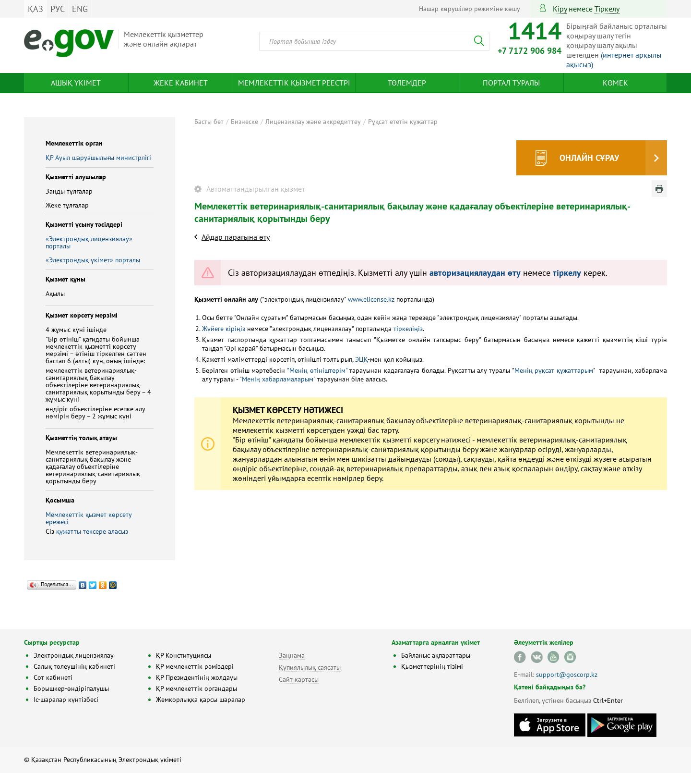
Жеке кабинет (181, 82)
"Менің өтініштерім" (317, 370)
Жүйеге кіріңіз (223, 328)
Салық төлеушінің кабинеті (74, 666)
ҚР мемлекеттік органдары (196, 688)
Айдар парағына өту (236, 237)
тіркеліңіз (407, 328)
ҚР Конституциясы (183, 655)
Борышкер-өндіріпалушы (71, 688)
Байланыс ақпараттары (435, 655)
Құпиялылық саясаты (310, 667)
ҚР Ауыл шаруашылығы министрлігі (98, 157)
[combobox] (374, 41)
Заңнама (292, 655)
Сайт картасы (299, 679)
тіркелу (607, 8)
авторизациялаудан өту (475, 272)
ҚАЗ (35, 8)
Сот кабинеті (53, 677)
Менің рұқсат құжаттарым (553, 370)
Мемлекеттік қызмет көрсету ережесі (88, 518)
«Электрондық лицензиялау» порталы (89, 242)
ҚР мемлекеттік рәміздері (195, 666)
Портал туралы (511, 82)
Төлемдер (407, 82)
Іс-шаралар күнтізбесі (66, 699)
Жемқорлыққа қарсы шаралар (200, 699)
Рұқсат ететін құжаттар (403, 121)
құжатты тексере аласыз (92, 531)
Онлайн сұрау (589, 157)
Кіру (560, 8)
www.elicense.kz (371, 299)
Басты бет (209, 121)
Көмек (615, 82)
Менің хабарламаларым (277, 379)
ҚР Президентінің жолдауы (197, 677)
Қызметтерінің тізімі (432, 666)
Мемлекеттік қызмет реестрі (294, 82)
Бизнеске (244, 121)
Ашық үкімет (76, 82)
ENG (80, 8)
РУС (57, 8)
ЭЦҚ (361, 359)
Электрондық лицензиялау (74, 655)
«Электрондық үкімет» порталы (93, 260)
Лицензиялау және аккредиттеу (313, 121)
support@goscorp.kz (566, 674)
